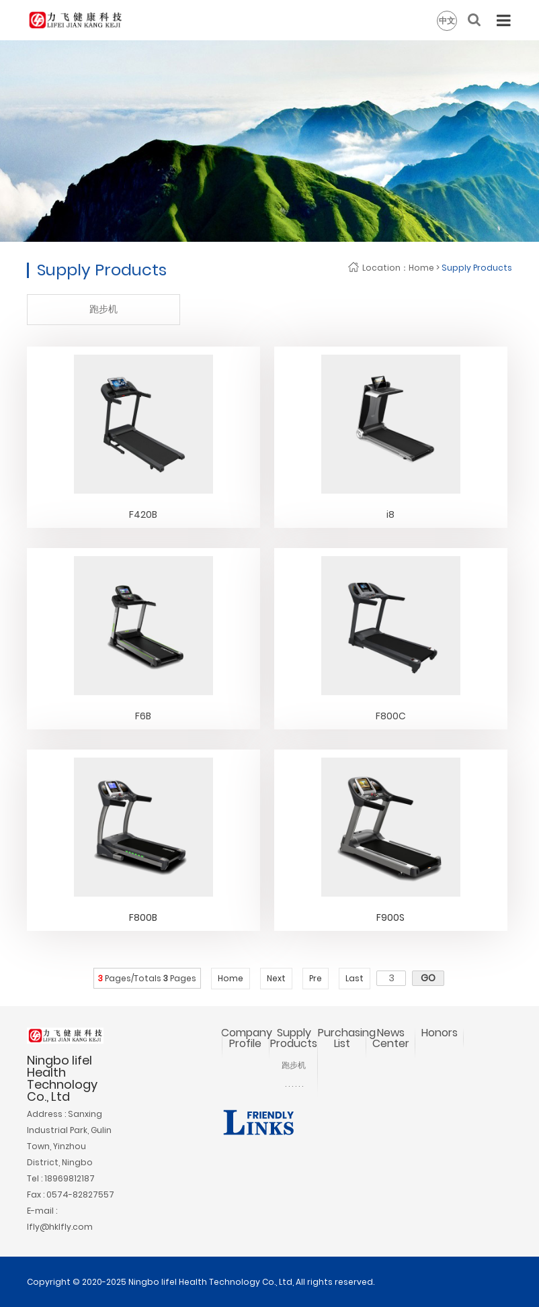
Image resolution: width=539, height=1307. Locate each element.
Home (421, 267)
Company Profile (246, 1038)
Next (276, 978)
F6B (143, 716)
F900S (390, 917)
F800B (143, 917)
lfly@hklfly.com (60, 1226)
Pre (315, 978)
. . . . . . (294, 1083)
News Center (390, 1038)
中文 (447, 21)
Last (354, 978)
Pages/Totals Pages (147, 978)
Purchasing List (347, 1038)
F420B (143, 514)
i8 (390, 514)
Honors (439, 1032)
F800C (391, 716)
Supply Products (477, 267)
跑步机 (103, 309)
